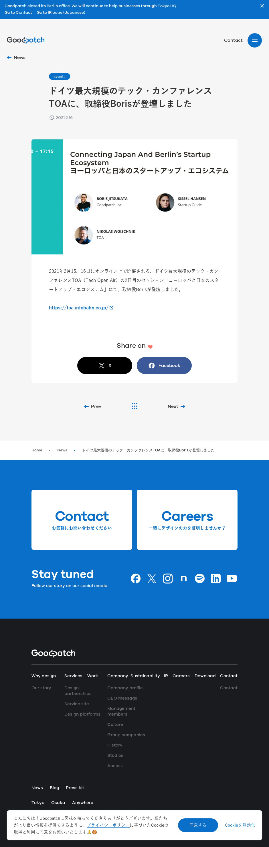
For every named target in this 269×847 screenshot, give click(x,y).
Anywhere (82, 803)
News (62, 450)
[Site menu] (254, 40)
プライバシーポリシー (108, 825)
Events (60, 76)
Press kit (75, 788)
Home (36, 450)
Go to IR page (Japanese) (61, 13)
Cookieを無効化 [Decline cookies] (240, 825)
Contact (233, 40)
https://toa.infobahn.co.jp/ (78, 307)
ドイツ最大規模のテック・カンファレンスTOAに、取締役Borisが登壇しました (148, 450)
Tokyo (37, 803)
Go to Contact (18, 13)
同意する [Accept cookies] (198, 825)
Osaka (58, 803)
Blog (54, 788)
